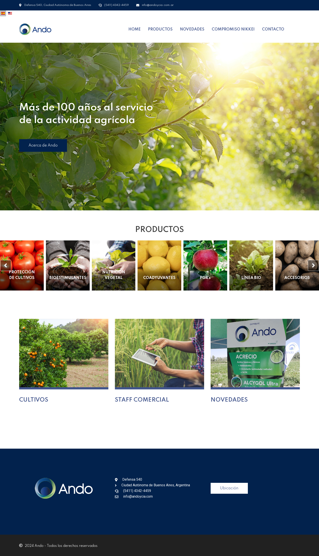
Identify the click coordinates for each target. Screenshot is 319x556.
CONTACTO (273, 29)
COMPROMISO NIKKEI (233, 29)
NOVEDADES (192, 29)
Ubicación (229, 487)
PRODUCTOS (160, 29)
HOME (134, 29)
